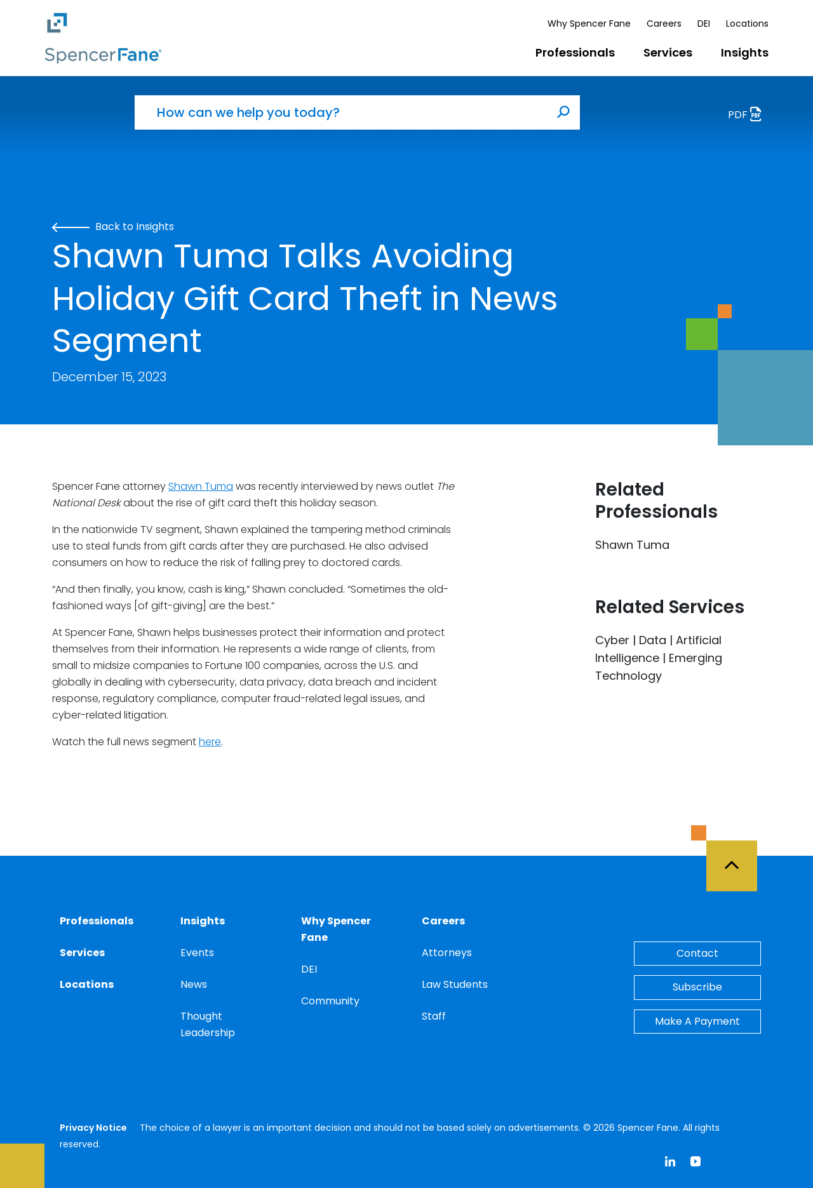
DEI (703, 23)
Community (330, 1001)
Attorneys (447, 952)
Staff (434, 1016)
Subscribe (697, 987)
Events (197, 952)
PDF (748, 116)
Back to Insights (113, 226)
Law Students (455, 984)
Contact (697, 953)
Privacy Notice (93, 1127)
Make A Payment (697, 1021)
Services (667, 52)
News (193, 984)
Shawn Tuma (200, 486)
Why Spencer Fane (589, 23)
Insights (745, 52)
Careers (664, 23)
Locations (747, 23)
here (210, 741)
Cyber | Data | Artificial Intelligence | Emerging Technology (658, 658)
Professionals (575, 52)
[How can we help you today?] (341, 112)
